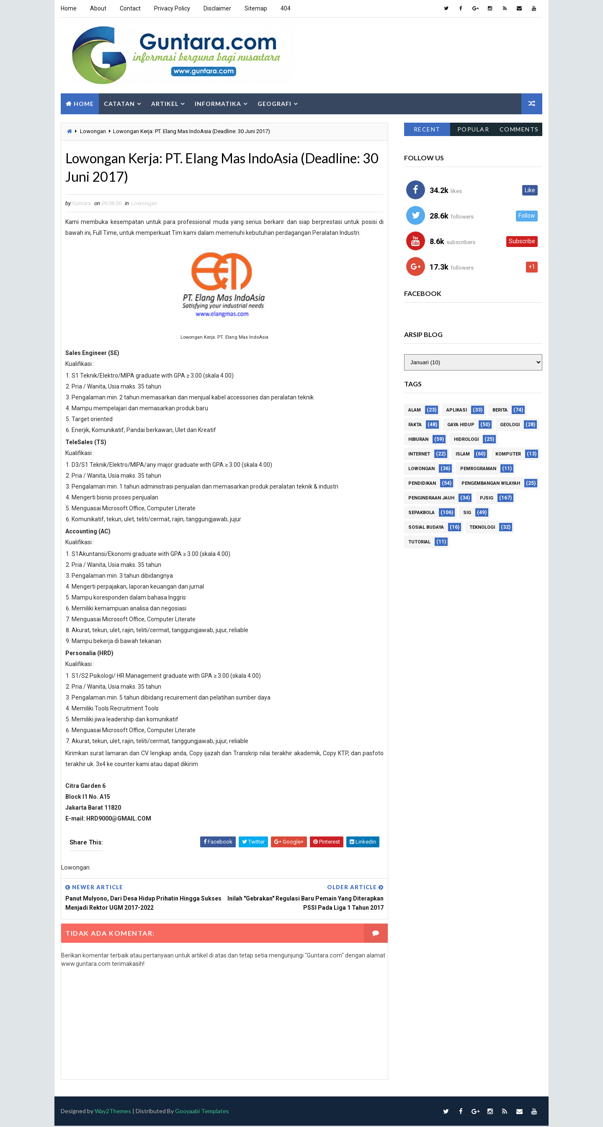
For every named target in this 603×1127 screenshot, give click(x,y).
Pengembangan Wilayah (490, 483)
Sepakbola (421, 512)
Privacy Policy (172, 8)
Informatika (218, 103)
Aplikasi (456, 410)
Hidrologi (466, 439)
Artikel (164, 103)
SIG (467, 512)
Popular (473, 129)
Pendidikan (422, 483)
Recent (427, 129)
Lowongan (93, 131)
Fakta (415, 424)
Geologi (510, 424)
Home (69, 8)
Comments (519, 129)
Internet (419, 454)
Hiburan (418, 439)
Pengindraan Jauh (431, 498)
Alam (414, 410)
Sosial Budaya (426, 527)
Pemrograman (478, 468)
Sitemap (256, 8)
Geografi (274, 103)
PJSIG (486, 498)
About (98, 8)
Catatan (119, 103)
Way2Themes (113, 1111)
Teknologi (482, 527)
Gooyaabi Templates (202, 1111)
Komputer (508, 454)
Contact (130, 8)
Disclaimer (217, 8)
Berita (500, 410)
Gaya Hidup (460, 424)
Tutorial (419, 542)
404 (286, 8)
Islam (463, 454)
